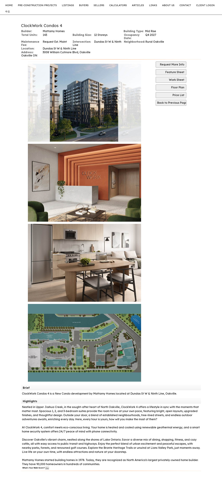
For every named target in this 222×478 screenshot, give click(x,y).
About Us (168, 5)
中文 (7, 11)
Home (9, 5)
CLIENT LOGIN (205, 5)
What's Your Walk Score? (35, 468)
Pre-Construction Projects (37, 5)
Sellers (99, 5)
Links (153, 5)
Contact (185, 5)
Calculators (118, 5)
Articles (138, 5)
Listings (68, 5)
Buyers (84, 5)
